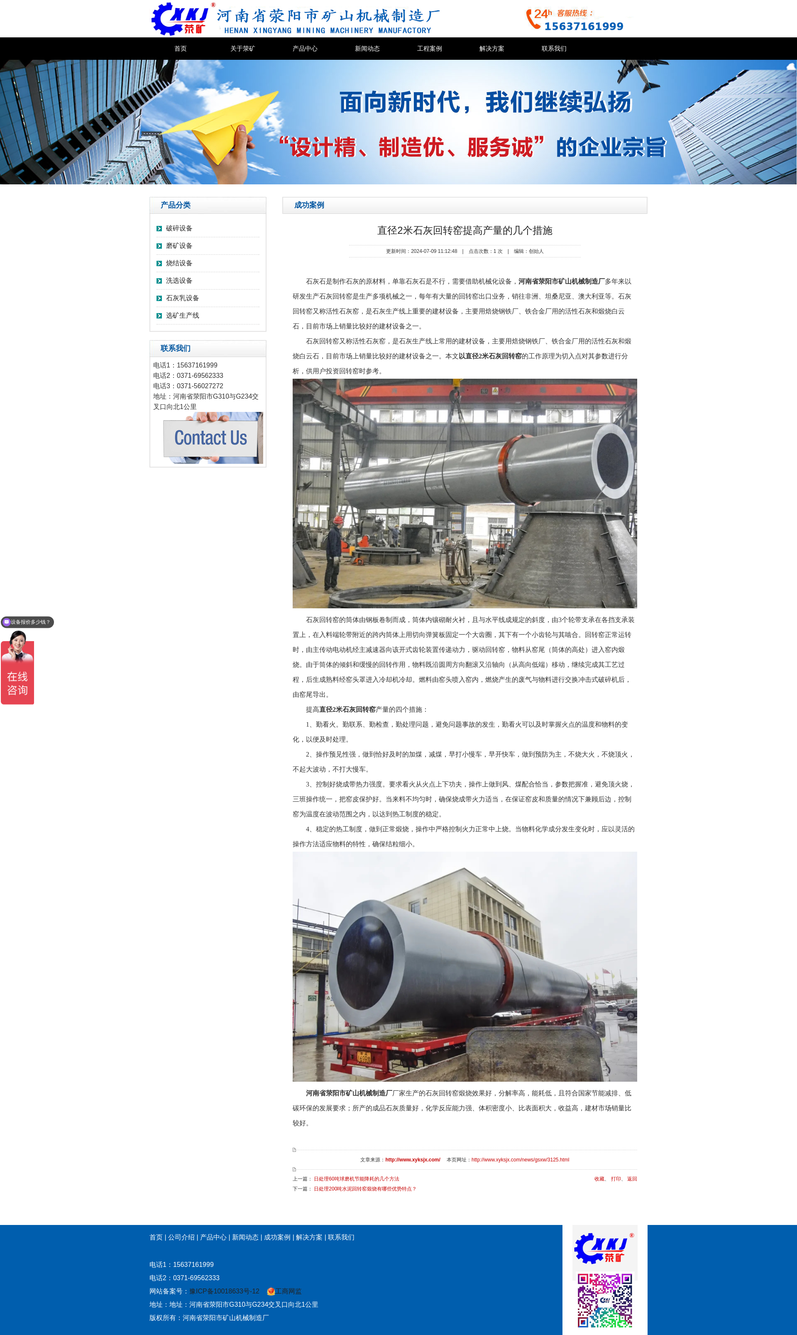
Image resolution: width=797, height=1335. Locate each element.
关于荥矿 (242, 48)
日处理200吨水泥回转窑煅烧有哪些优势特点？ (365, 1189)
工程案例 (429, 48)
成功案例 (277, 1237)
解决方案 (491, 48)
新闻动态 (367, 48)
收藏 (599, 1179)
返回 (632, 1179)
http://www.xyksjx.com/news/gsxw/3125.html (520, 1160)
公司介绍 (181, 1237)
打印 (616, 1179)
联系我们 (554, 48)
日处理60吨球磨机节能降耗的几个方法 (356, 1179)
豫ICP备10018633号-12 (224, 1291)
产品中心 (305, 48)
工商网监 (284, 1291)
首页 (180, 48)
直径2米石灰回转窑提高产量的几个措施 (464, 230)
